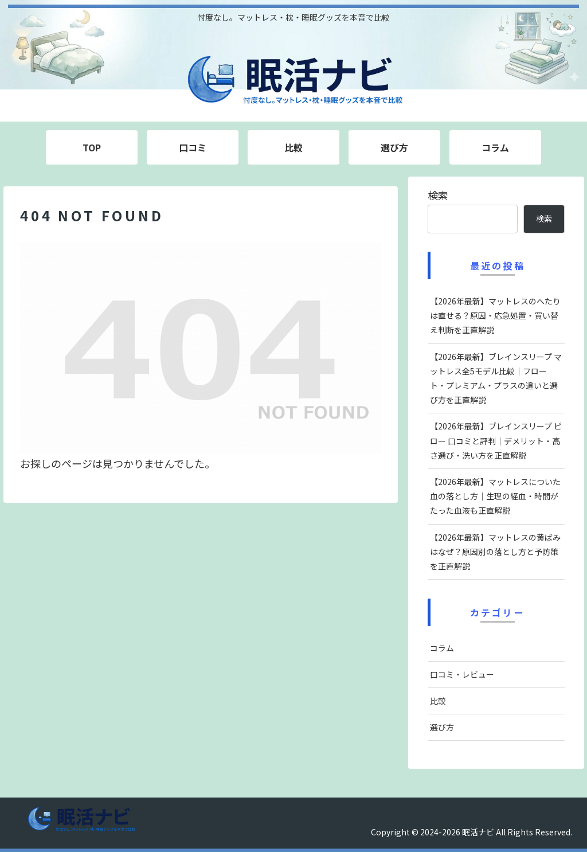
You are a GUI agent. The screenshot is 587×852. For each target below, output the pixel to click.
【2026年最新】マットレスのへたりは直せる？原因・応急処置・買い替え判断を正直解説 (495, 315)
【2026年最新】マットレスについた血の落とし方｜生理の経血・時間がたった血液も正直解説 (495, 496)
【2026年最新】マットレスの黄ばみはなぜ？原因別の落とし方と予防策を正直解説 (495, 551)
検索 (438, 194)
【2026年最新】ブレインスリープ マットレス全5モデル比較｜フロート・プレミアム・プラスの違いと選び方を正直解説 (496, 378)
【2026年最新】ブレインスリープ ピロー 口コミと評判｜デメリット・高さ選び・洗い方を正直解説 (496, 440)
